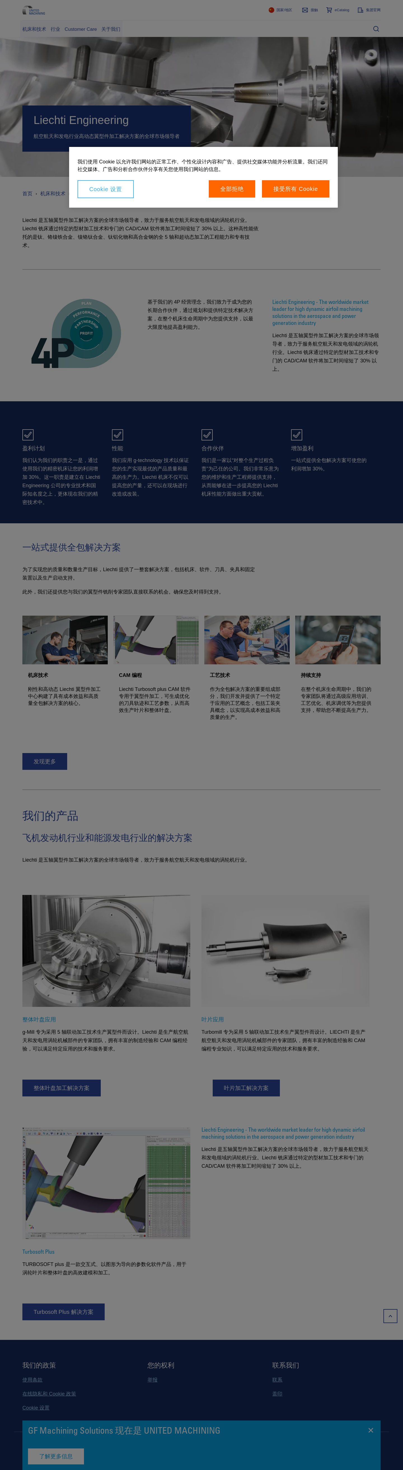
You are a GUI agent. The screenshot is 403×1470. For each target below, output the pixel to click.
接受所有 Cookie (295, 189)
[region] (203, 177)
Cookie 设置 (105, 189)
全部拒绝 (232, 189)
